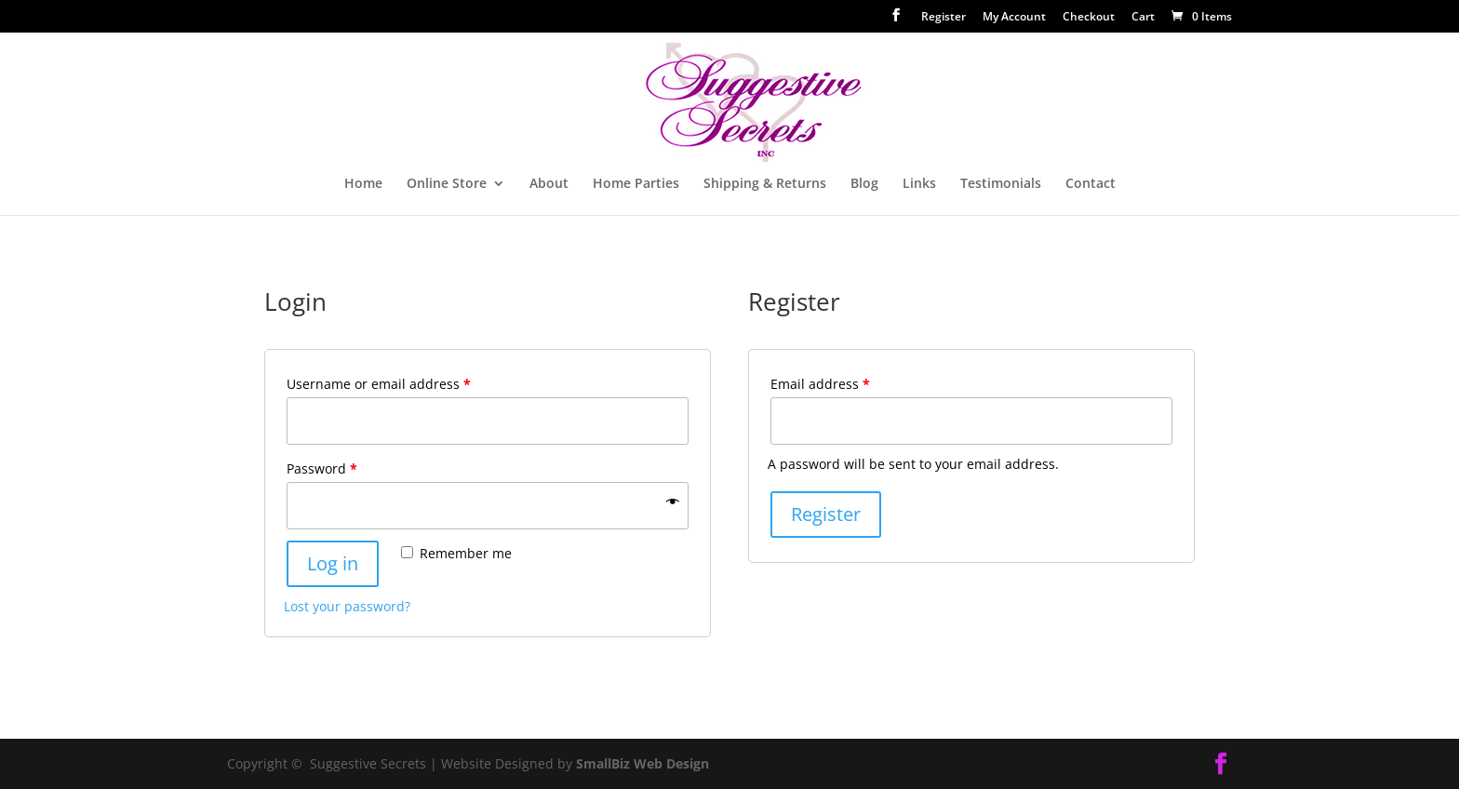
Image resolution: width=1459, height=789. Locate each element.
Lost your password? (347, 606)
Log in (332, 563)
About (549, 184)
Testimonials (1000, 184)
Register (943, 17)
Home (363, 184)
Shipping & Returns (764, 184)
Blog (864, 184)
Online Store (447, 184)
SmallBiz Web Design (642, 763)
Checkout (1089, 17)
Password (322, 468)
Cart (1143, 17)
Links (919, 184)
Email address (820, 384)
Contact (1090, 184)
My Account (1014, 17)
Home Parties (636, 184)
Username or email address (379, 384)
